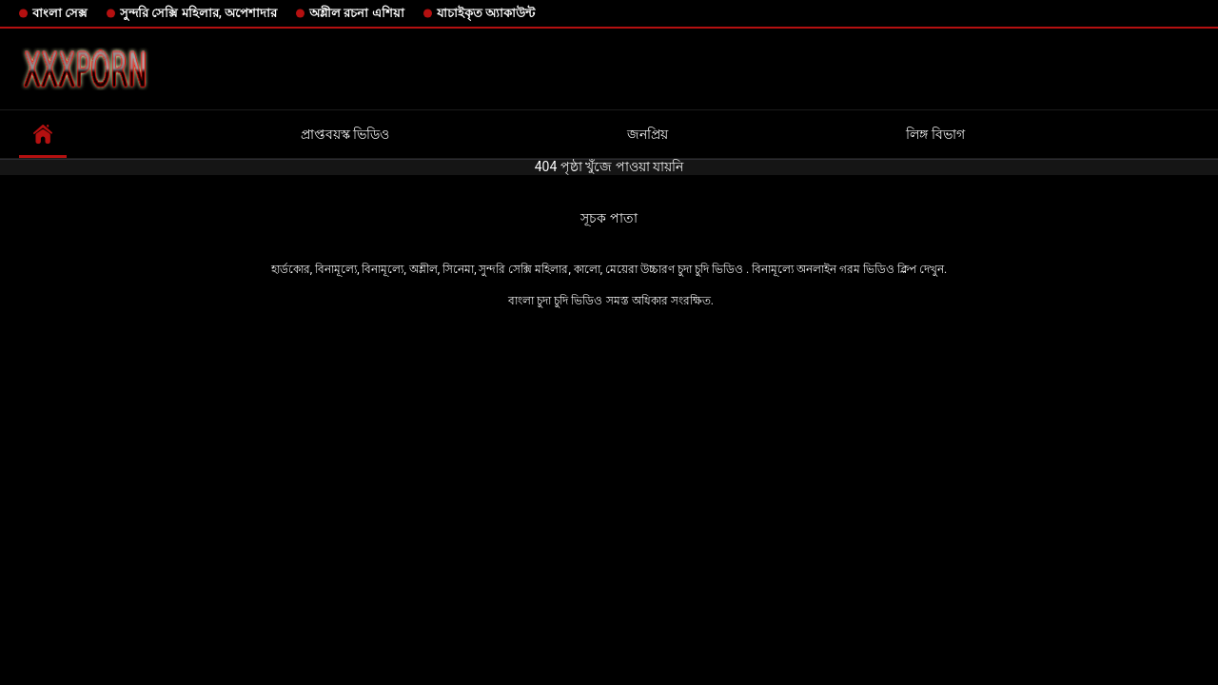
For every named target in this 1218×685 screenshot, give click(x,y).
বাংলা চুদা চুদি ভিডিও (555, 300)
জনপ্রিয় (647, 134)
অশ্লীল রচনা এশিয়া (356, 13)
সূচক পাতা (608, 217)
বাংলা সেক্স (60, 13)
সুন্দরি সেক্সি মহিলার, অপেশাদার (198, 13)
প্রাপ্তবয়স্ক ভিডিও (345, 134)
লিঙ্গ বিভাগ (935, 134)
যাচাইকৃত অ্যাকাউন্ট (486, 13)
